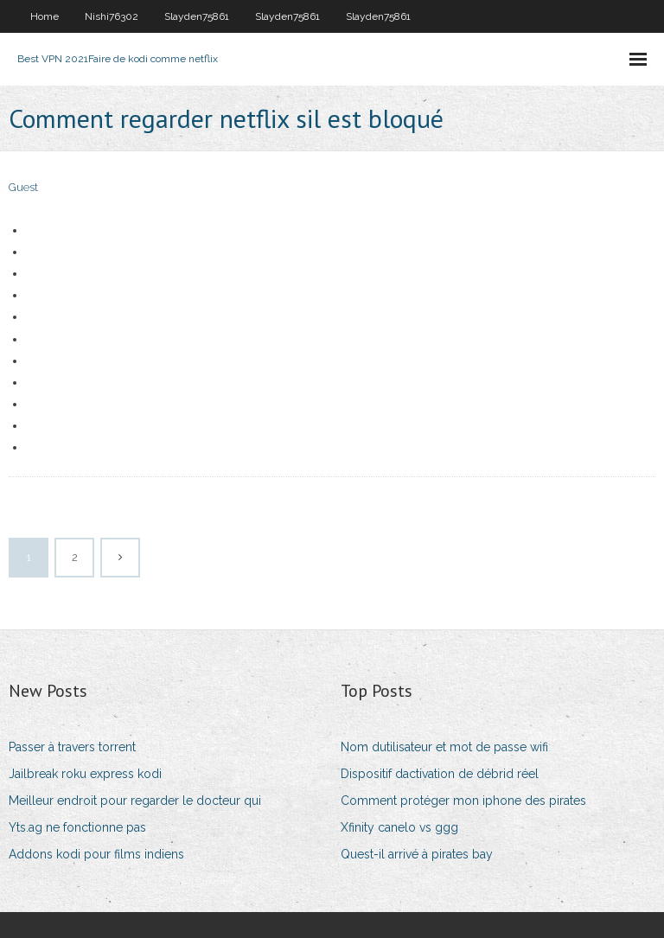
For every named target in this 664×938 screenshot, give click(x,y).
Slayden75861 (196, 16)
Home (44, 16)
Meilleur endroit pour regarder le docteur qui (135, 800)
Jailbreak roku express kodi (85, 774)
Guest (23, 187)
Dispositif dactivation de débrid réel (440, 774)
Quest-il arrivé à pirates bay (417, 854)
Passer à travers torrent (72, 747)
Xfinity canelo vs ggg (399, 827)
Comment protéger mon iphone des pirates (463, 800)
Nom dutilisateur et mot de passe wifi (444, 747)
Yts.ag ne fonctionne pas (77, 827)
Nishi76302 (111, 16)
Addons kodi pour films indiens (96, 854)
